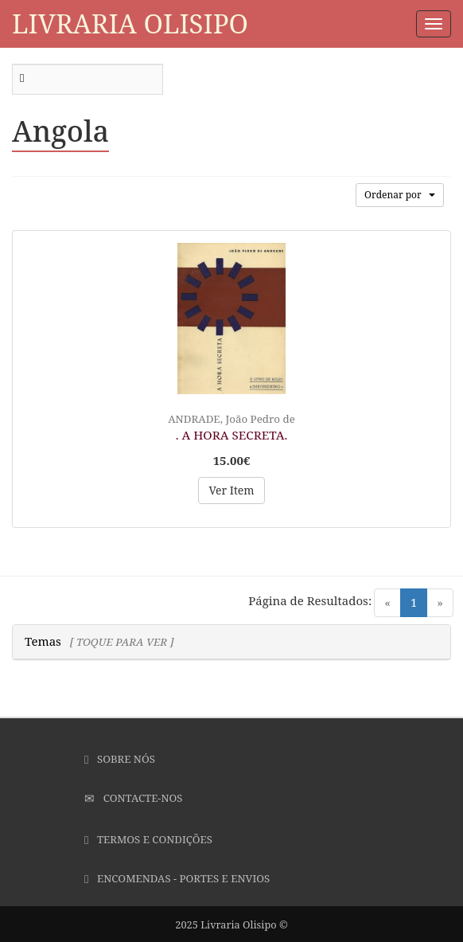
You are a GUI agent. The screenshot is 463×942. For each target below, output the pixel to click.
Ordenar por (399, 194)
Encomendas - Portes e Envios (177, 878)
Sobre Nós (119, 759)
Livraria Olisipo (130, 23)
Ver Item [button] (231, 490)
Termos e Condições (148, 839)
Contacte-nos (133, 798)
